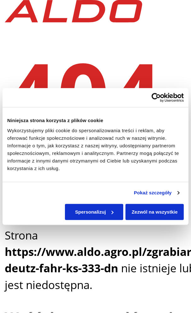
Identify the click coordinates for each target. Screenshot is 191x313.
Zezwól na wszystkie (155, 212)
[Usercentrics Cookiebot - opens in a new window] (156, 97)
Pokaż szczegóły (153, 192)
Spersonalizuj (94, 212)
